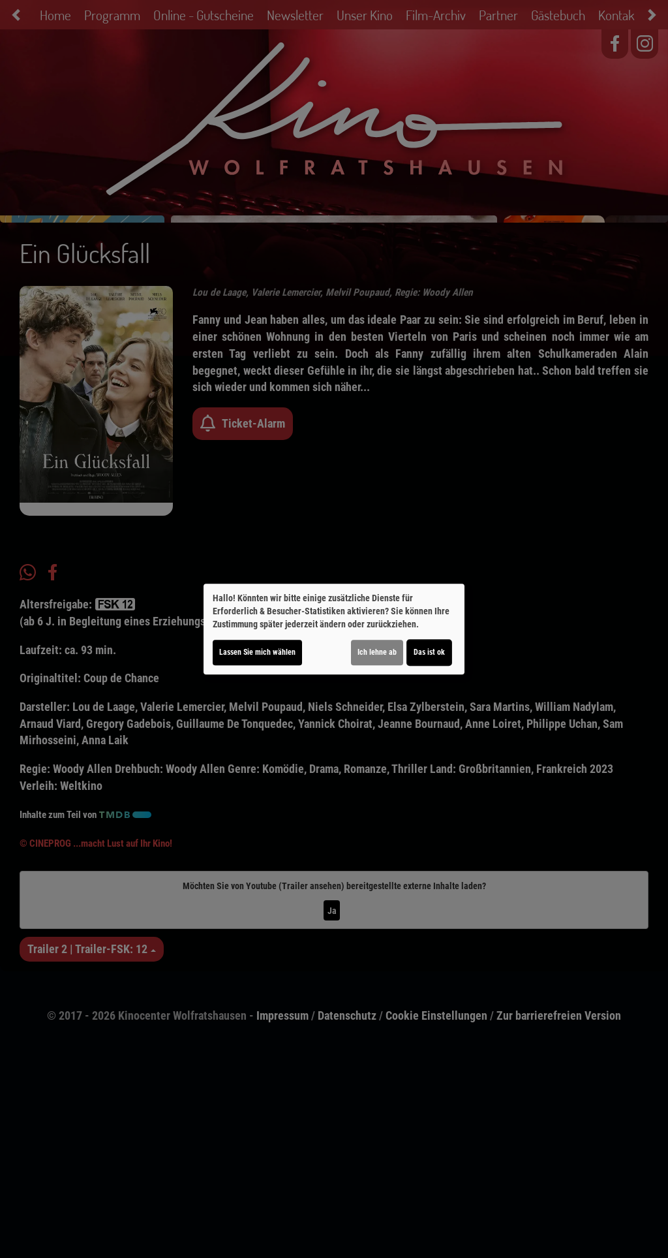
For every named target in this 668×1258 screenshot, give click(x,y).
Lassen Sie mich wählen (257, 652)
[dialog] (334, 629)
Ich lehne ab (377, 652)
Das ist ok (429, 652)
